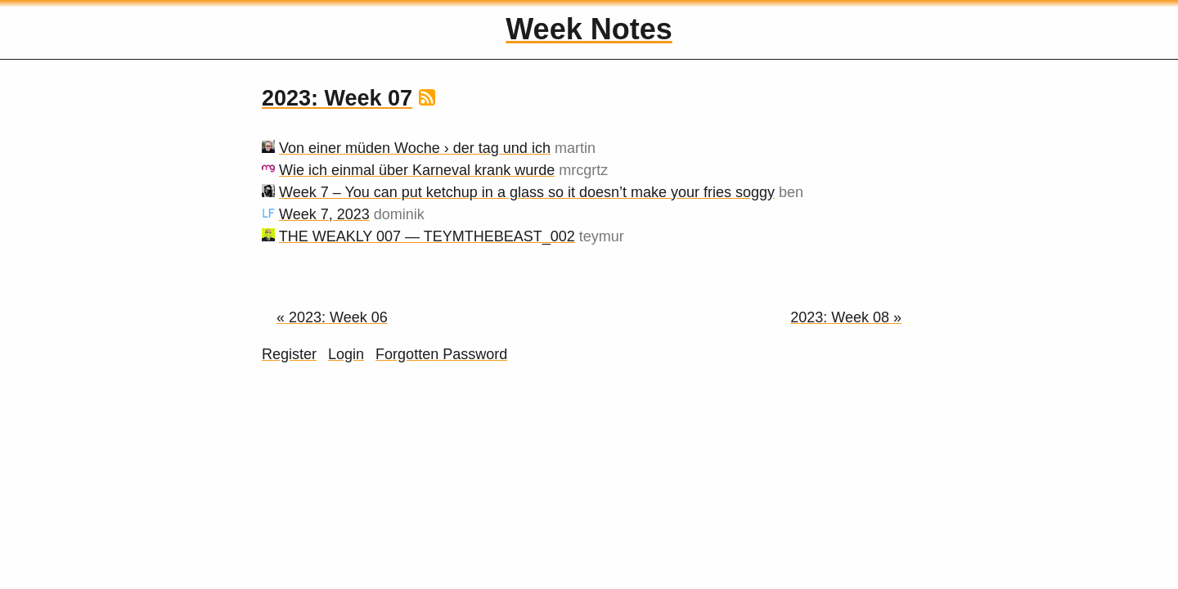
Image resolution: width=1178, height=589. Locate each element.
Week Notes (589, 29)
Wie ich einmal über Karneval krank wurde (417, 170)
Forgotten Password (441, 354)
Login (346, 354)
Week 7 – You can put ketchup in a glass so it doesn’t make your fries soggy (527, 192)
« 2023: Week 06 (332, 317)
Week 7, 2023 (324, 214)
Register (289, 354)
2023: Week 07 (337, 98)
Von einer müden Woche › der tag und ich (415, 148)
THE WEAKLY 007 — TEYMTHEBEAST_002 (427, 236)
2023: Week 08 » (845, 317)
